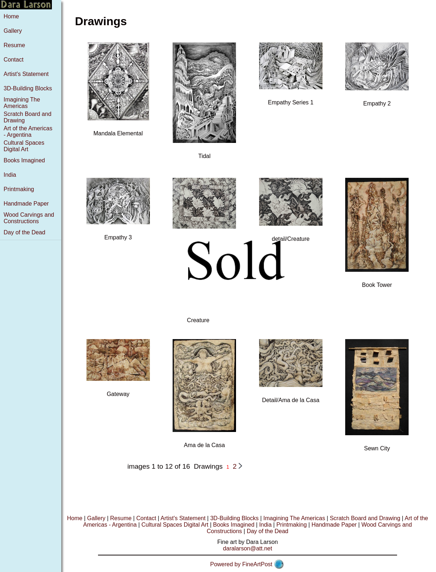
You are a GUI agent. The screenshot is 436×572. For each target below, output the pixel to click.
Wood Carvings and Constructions (29, 218)
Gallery (13, 31)
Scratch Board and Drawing (365, 518)
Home (11, 16)
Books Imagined (24, 160)
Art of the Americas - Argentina (28, 131)
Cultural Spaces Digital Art (24, 146)
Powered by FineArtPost (241, 564)
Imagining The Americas (22, 102)
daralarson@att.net (247, 548)
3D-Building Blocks (28, 88)
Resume (14, 45)
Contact (13, 60)
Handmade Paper (26, 204)
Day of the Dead (24, 232)
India (10, 175)
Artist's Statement (26, 74)
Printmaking (19, 189)
